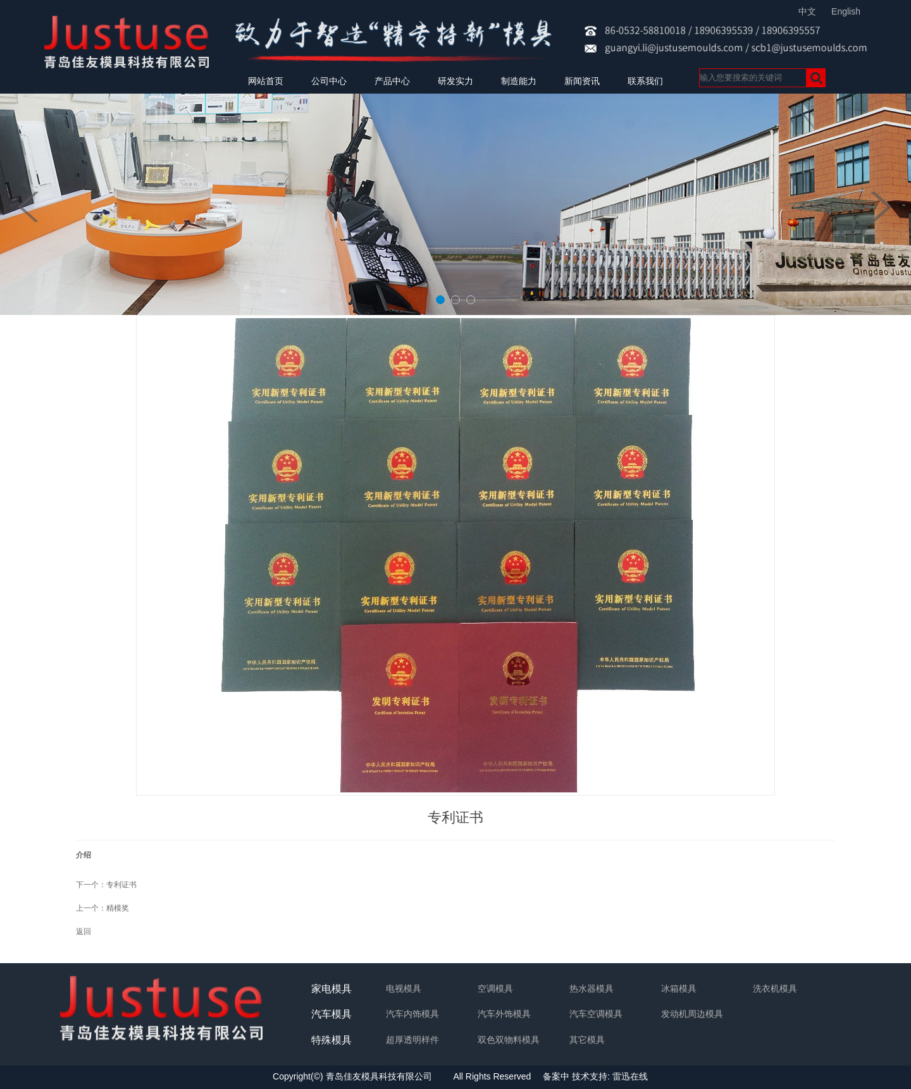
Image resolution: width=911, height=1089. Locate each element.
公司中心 (329, 81)
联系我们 (645, 81)
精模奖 (117, 908)
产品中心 (392, 81)
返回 (83, 931)
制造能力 (518, 81)
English (845, 11)
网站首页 (265, 81)
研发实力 (455, 81)
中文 (807, 11)
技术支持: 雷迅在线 (610, 1076)
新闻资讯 (582, 81)
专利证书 (121, 884)
